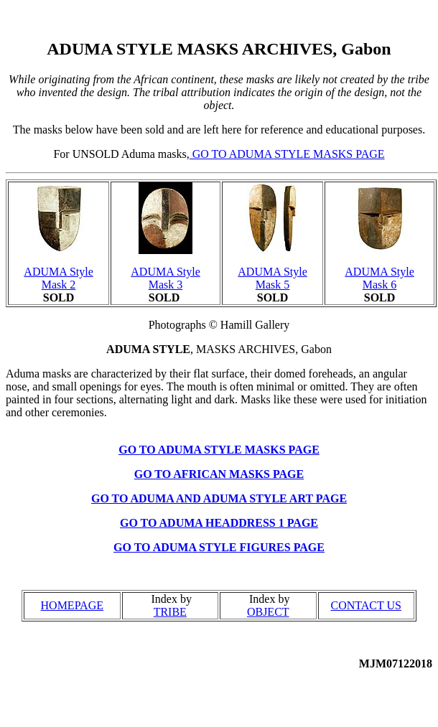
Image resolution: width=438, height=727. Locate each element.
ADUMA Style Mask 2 (58, 278)
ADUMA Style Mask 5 (272, 278)
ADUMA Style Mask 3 (165, 278)
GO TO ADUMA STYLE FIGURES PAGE (219, 547)
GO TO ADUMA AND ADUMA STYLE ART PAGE (219, 498)
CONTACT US (366, 605)
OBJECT (268, 612)
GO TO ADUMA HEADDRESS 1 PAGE (219, 523)
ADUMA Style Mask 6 (379, 278)
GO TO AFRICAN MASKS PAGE (219, 474)
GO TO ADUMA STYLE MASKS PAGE (287, 154)
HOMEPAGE (72, 605)
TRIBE (170, 612)
